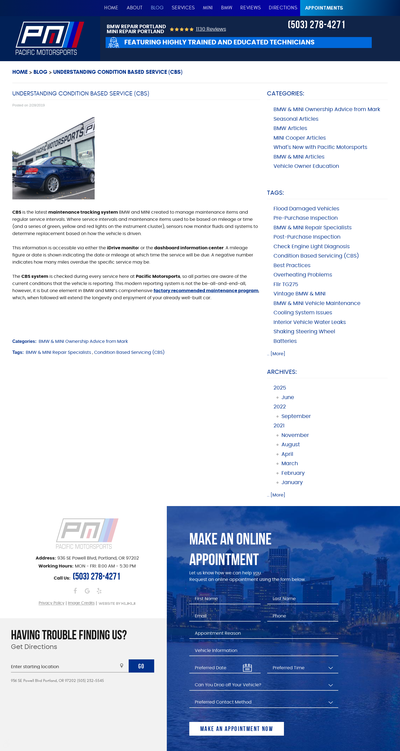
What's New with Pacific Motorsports (320, 147)
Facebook (75, 590)
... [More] (276, 354)
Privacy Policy (51, 603)
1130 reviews (211, 29)
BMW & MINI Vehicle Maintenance (317, 303)
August (290, 444)
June (287, 397)
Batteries (285, 341)
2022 (280, 407)
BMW (226, 8)
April (287, 454)
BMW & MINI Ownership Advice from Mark (83, 341)
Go (141, 666)
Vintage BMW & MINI (300, 294)
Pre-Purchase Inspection (306, 218)
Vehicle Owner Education (306, 166)
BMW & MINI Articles (299, 157)
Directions (283, 8)
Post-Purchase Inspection (307, 237)
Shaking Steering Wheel (304, 331)
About (135, 8)
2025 (280, 388)
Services (183, 8)
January (292, 482)
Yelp (99, 590)
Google (87, 590)
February (293, 473)
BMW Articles (290, 128)
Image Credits (81, 603)
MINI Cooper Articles (300, 138)
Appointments (324, 8)
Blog (157, 8)
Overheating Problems (303, 275)
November (295, 435)
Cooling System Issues (303, 312)
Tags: (275, 193)
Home (111, 8)
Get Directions (34, 647)
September (296, 416)
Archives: (282, 372)
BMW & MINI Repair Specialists (58, 352)
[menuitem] (111, 8)
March (289, 463)
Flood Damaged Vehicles (306, 208)
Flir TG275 (286, 284)
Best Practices (292, 265)
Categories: (285, 94)
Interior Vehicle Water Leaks (310, 322)
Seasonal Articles (296, 119)
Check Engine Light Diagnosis (312, 246)
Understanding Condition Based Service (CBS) (117, 72)
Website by (117, 603)
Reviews (250, 8)
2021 (279, 425)
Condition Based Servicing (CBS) (129, 352)
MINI (208, 8)
